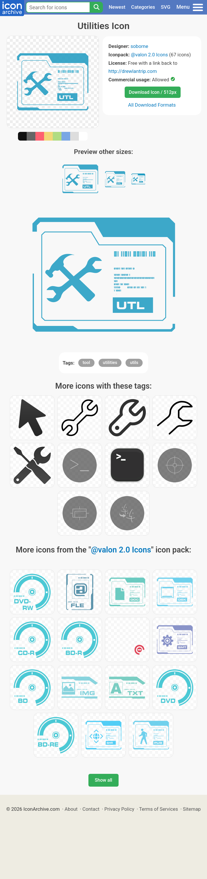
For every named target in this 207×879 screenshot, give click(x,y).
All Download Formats (152, 105)
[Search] (96, 7)
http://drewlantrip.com (132, 71)
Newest (117, 7)
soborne (139, 46)
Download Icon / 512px (152, 92)
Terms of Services (158, 809)
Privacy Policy (119, 809)
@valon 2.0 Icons (149, 55)
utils (134, 362)
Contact (90, 809)
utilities (110, 362)
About (71, 809)
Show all (103, 780)
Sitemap (192, 809)
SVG (165, 7)
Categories (143, 7)
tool (86, 362)
